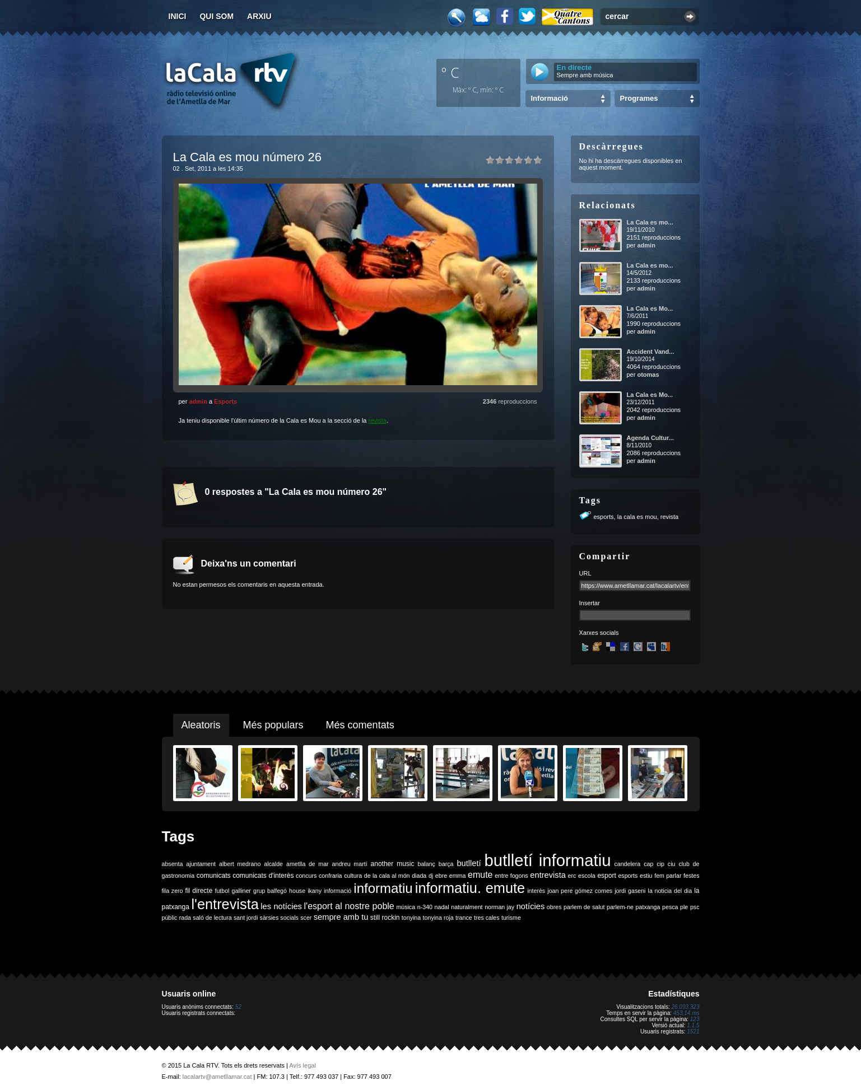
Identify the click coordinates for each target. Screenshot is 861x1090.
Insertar (589, 603)
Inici (178, 16)
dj (431, 875)
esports (604, 516)
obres (554, 907)
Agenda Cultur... (650, 437)
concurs (306, 875)
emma (457, 875)
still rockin (385, 917)
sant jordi (246, 917)
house (297, 890)
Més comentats (360, 725)
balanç (426, 863)
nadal (442, 907)
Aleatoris (201, 725)
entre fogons (511, 875)
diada (419, 875)
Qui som (216, 16)
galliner (241, 890)
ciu (672, 863)
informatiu (382, 888)
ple (684, 907)
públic (170, 917)
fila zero (172, 890)
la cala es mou (637, 516)
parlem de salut (584, 907)
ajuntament (201, 863)
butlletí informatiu (548, 860)
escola (586, 875)
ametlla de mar (307, 863)
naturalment (466, 907)
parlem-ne (620, 907)
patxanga (648, 907)
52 (238, 1007)
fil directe (199, 891)
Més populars (273, 725)
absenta (172, 863)
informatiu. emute (470, 888)
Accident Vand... (650, 351)
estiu (646, 875)
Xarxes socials (599, 632)
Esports (225, 401)
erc (572, 875)
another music (393, 864)
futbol (222, 890)
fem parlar (667, 875)
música (405, 907)
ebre (441, 875)
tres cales (487, 917)
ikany (315, 890)
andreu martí (349, 863)
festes (691, 875)
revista (378, 420)
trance (463, 917)
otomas (648, 374)
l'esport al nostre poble (349, 906)
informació (337, 890)
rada (185, 917)
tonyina (411, 917)
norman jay (499, 907)
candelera (627, 863)
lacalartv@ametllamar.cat (217, 1076)
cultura (353, 875)
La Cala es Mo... (650, 308)
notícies (530, 906)
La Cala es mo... (650, 222)
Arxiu (259, 16)
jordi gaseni (630, 890)
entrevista (548, 875)
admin (198, 401)
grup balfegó (270, 890)
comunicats (214, 876)
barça (446, 863)
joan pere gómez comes (579, 890)
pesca (670, 907)
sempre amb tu (341, 917)
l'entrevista (224, 904)
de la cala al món (387, 875)
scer (305, 917)
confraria (330, 875)
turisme (511, 917)
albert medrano (239, 863)
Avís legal (302, 1065)
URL (585, 573)
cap (648, 863)
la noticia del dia (670, 890)
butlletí (469, 863)
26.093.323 (685, 1007)
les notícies (281, 906)
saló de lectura (212, 917)
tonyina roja (438, 917)
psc (695, 907)
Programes (639, 98)
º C (450, 72)
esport (606, 876)
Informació (549, 98)
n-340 (424, 907)
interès (536, 890)
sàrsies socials (279, 917)
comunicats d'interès (263, 876)
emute (480, 875)
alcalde (273, 863)
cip (660, 863)
